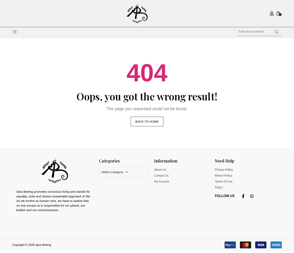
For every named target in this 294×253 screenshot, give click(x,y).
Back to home (146, 122)
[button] (253, 246)
